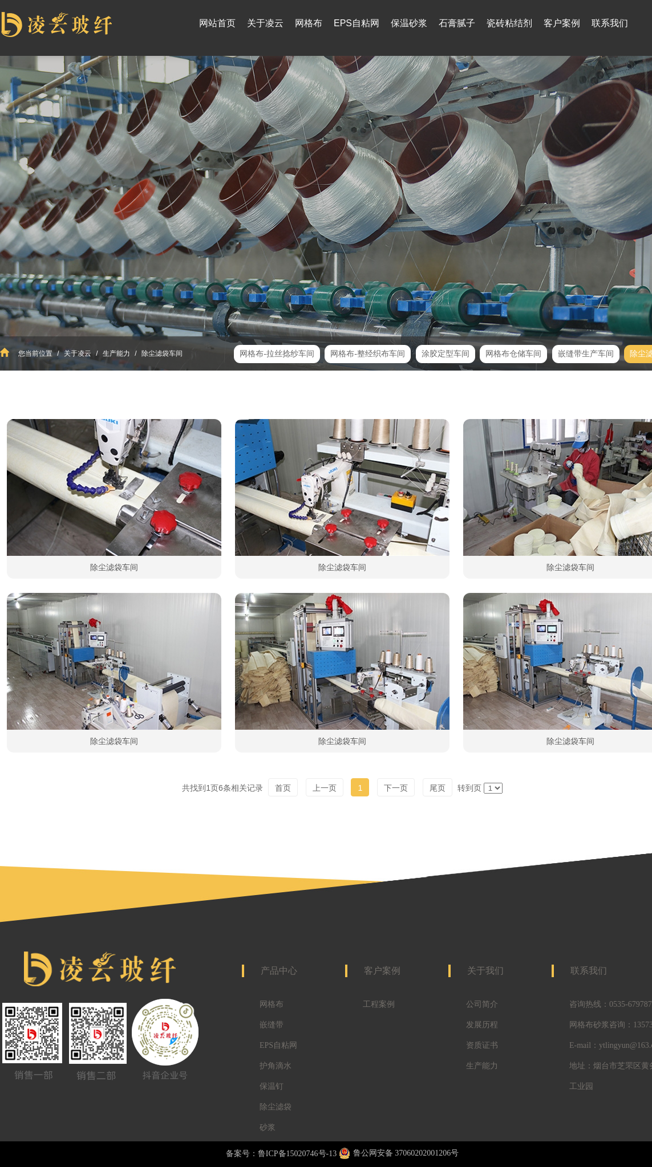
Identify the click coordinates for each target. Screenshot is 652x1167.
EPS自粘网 (278, 1045)
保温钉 (272, 1086)
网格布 (272, 1004)
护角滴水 (275, 1066)
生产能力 (116, 353)
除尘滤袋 (275, 1107)
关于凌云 (78, 353)
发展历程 (482, 1024)
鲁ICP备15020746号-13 (297, 1153)
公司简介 (482, 1004)
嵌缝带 (272, 1024)
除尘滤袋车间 (161, 353)
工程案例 (379, 1004)
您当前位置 (35, 353)
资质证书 (482, 1045)
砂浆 (268, 1127)
